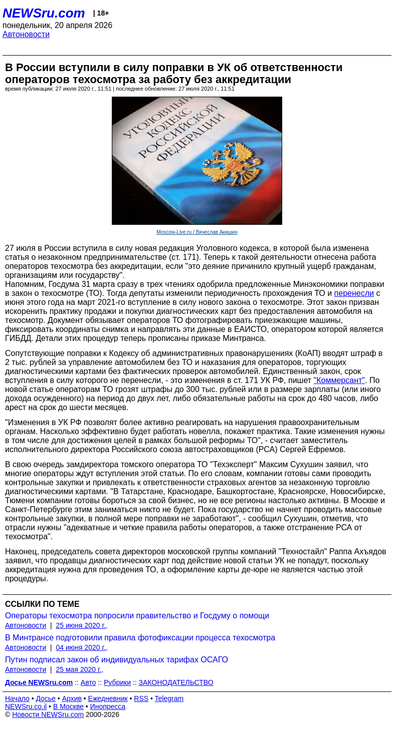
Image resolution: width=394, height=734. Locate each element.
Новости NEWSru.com (48, 714)
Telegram (169, 698)
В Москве (68, 706)
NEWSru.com (44, 13)
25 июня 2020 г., (82, 625)
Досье (46, 698)
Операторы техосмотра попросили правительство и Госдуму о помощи (137, 615)
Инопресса (108, 706)
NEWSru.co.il (26, 706)
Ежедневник (108, 698)
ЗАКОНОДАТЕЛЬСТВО (176, 682)
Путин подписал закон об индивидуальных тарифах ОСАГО (116, 659)
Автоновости (26, 34)
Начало (17, 698)
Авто (88, 682)
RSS (141, 698)
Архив (72, 698)
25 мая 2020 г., (80, 669)
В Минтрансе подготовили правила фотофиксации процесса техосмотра (140, 637)
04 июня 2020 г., (82, 647)
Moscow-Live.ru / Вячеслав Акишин (196, 232)
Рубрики (117, 682)
